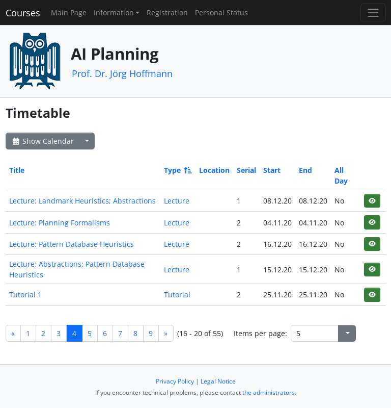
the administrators (268, 392)
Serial (246, 170)
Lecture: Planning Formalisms (59, 222)
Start (272, 170)
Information (114, 12)
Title (16, 170)
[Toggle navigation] (372, 12)
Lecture (176, 201)
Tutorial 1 (25, 294)
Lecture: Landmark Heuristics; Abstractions (82, 201)
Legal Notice (218, 381)
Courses (23, 13)
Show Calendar (42, 141)
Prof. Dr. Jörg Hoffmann (122, 73)
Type (177, 170)
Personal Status (221, 12)
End (305, 170)
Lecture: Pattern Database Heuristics (71, 244)
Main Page (69, 12)
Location (214, 170)
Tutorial (177, 294)
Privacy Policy (175, 381)
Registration (167, 12)
